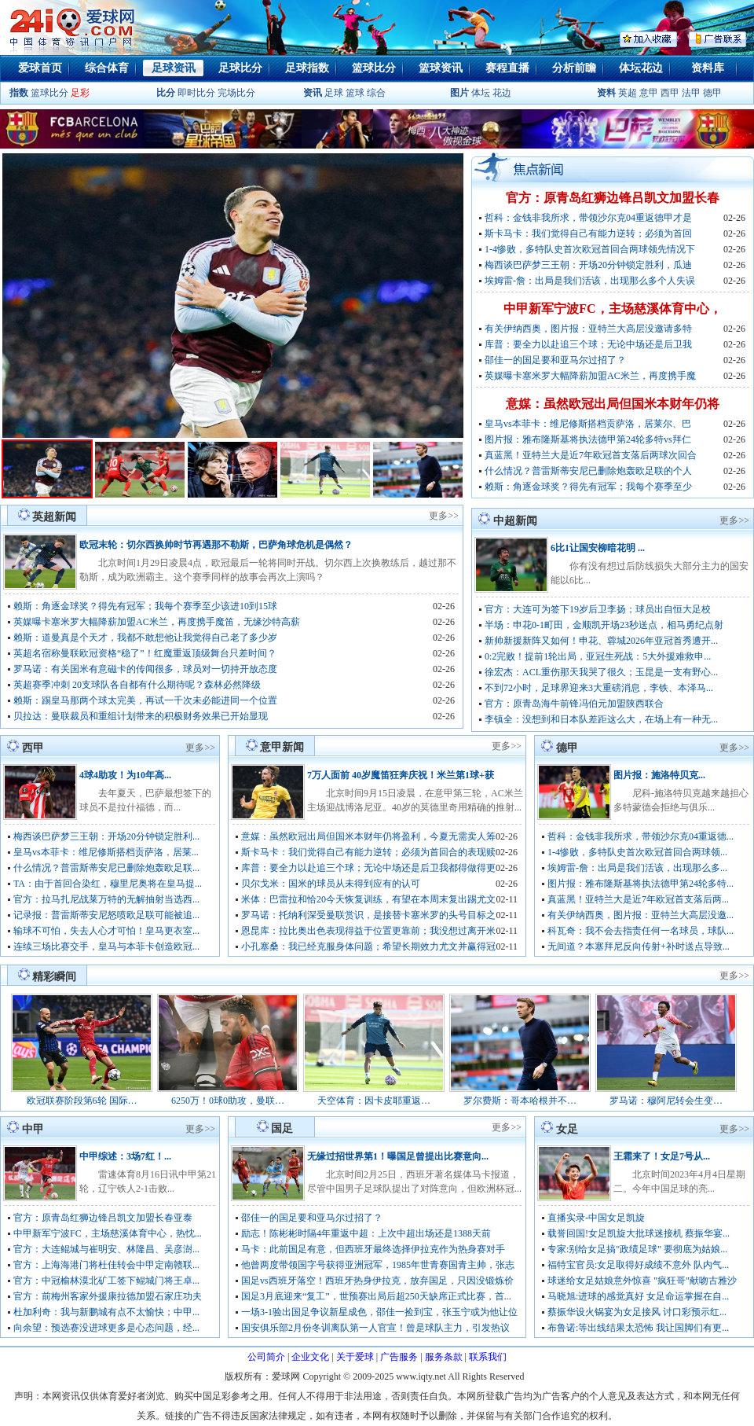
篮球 (355, 92)
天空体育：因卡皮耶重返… (373, 1100)
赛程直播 (507, 68)
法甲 (691, 92)
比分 (165, 92)
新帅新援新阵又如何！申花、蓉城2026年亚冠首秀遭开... (601, 640)
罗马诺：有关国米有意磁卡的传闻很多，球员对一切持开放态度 (145, 668)
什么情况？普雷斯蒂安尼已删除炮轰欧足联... (106, 867)
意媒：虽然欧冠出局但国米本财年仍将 (612, 403)
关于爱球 (355, 1356)
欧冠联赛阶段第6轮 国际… (82, 1100)
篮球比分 (374, 68)
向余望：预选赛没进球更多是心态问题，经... (106, 1327)
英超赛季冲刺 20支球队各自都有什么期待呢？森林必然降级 (137, 684)
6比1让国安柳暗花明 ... (598, 547)
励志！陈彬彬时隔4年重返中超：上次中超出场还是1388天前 (366, 1233)
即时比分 (196, 92)
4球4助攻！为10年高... (125, 775)
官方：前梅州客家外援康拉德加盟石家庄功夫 (107, 1296)
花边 (501, 92)
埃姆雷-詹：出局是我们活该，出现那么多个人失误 (590, 280)
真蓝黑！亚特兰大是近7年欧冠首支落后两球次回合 (591, 455)
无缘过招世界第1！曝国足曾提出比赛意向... (398, 1156)
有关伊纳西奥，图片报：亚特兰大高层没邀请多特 (588, 328)
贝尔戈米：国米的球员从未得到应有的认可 (330, 883)
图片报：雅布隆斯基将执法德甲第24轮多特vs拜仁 (588, 439)
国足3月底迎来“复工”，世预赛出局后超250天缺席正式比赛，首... (376, 1296)
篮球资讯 (441, 68)
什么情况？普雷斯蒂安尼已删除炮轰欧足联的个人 (588, 470)
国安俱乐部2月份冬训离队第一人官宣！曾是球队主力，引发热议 (375, 1327)
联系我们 (488, 1356)
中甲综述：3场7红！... (125, 1156)
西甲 (671, 92)
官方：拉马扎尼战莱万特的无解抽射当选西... (106, 899)
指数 (18, 92)
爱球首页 (40, 68)
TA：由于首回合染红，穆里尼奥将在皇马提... (107, 883)
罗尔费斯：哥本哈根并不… (519, 1100)
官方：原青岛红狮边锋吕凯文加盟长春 (612, 197)
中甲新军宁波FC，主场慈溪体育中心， (612, 308)
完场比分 (236, 92)
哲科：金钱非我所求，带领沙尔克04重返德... (640, 836)
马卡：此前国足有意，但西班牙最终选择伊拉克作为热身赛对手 (373, 1249)
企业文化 (310, 1356)
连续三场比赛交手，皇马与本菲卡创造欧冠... (106, 946)
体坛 (480, 92)
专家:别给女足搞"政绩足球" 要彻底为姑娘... (637, 1249)
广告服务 (399, 1356)
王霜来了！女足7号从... (661, 1156)
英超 (627, 92)
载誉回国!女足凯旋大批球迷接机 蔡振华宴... (638, 1233)
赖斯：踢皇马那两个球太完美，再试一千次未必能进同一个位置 (145, 700)
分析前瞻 (574, 68)
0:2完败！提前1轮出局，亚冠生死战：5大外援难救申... (598, 656)
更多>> (444, 515)
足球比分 (240, 68)
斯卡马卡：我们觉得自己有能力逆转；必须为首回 (588, 233)
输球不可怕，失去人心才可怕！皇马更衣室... (106, 930)
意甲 (648, 92)
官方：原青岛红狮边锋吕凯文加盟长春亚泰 (102, 1217)
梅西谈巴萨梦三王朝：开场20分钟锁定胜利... (106, 836)
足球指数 (307, 68)
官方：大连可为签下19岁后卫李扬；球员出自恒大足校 (598, 609)
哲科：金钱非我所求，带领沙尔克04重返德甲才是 (588, 217)
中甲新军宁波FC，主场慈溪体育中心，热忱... (107, 1233)
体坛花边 (641, 68)
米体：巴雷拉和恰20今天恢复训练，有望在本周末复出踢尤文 (368, 899)
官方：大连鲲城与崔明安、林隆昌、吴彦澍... (106, 1249)
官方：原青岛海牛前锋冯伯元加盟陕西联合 (574, 703)
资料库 (707, 68)
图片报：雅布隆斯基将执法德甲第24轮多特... (640, 883)
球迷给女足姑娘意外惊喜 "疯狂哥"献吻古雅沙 (642, 1280)
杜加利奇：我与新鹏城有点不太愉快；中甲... (106, 1312)
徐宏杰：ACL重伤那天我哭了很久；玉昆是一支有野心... (601, 672)
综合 (376, 92)
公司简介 (266, 1356)
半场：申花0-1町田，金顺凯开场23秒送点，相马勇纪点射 (604, 624)
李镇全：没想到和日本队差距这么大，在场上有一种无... (601, 719)
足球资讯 (174, 68)
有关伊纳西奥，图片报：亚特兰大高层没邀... (640, 915)
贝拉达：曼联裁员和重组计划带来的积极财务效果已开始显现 (140, 716)
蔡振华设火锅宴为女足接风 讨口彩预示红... (637, 1312)
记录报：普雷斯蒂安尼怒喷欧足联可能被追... (106, 915)
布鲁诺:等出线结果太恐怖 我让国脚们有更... (638, 1327)
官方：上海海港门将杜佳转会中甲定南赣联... (106, 1264)
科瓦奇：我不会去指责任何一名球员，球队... (640, 930)
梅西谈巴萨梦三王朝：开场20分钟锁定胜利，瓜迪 (588, 264)
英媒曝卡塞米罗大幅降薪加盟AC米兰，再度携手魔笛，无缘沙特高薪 (156, 621)
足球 (332, 92)
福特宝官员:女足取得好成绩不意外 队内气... (638, 1264)
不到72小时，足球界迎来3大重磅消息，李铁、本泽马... (599, 687)
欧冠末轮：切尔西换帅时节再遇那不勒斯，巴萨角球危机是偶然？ (216, 544)
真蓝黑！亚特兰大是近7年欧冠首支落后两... (638, 899)
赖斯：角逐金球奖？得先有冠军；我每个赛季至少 (588, 486)
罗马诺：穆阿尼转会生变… (666, 1100)
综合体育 (107, 68)
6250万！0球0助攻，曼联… (227, 1100)
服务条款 (444, 1356)
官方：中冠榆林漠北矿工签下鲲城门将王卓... (106, 1280)
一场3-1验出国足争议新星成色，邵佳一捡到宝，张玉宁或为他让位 (379, 1312)
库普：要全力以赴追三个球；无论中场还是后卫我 (588, 344)
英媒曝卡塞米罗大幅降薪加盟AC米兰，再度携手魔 (590, 375)
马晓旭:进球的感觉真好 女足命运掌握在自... (638, 1296)
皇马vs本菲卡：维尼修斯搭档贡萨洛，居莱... (106, 852)
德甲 (712, 92)
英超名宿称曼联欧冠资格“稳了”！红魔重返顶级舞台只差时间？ (144, 653)
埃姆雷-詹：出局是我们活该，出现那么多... (637, 867)
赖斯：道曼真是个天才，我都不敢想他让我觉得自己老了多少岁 (145, 637)
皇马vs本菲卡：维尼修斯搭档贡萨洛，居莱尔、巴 (588, 423)
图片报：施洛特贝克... (659, 775)
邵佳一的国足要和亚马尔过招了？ (555, 360)
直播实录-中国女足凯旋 (596, 1217)
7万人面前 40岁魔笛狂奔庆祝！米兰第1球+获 (400, 775)
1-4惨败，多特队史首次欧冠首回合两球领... (637, 852)
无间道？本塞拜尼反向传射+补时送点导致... (638, 946)
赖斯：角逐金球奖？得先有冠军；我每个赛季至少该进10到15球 (145, 606)
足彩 (80, 92)
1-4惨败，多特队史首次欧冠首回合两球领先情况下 (590, 249)
